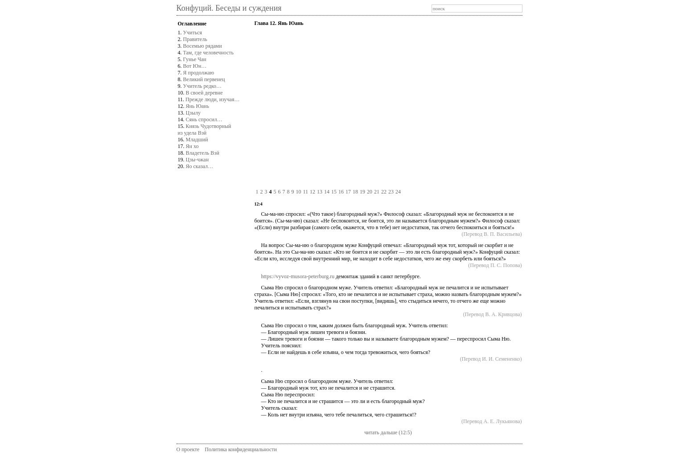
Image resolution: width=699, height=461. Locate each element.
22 (384, 192)
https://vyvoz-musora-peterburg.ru (297, 276)
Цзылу (193, 113)
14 (326, 192)
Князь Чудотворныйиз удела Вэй (204, 129)
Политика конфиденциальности (241, 449)
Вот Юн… (195, 66)
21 (376, 192)
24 (398, 192)
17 (348, 192)
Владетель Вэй (202, 153)
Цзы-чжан (197, 159)
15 (334, 192)
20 (369, 192)
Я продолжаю (198, 73)
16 (341, 192)
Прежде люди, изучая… (212, 99)
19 (362, 192)
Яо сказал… (199, 166)
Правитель (195, 39)
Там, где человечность (208, 52)
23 (391, 192)
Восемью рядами (202, 46)
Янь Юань (197, 106)
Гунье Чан (194, 59)
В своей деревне (204, 93)
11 (305, 192)
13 (319, 192)
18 (355, 192)
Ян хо (192, 146)
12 (312, 192)
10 (298, 192)
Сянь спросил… (204, 119)
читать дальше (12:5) (387, 432)
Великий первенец (204, 79)
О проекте (188, 449)
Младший (197, 139)
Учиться (192, 32)
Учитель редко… (202, 86)
